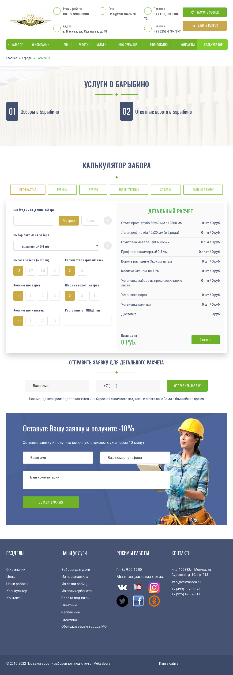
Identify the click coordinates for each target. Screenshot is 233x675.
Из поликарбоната (76, 591)
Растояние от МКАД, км (82, 310)
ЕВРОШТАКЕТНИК (129, 189)
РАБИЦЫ (62, 189)
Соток (90, 221)
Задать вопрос (204, 26)
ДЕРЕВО (93, 189)
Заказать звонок (205, 12)
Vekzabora (102, 663)
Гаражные (69, 619)
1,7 (30, 271)
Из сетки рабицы (75, 584)
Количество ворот (26, 285)
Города (27, 58)
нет (18, 296)
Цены (63, 44)
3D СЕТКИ (166, 189)
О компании (39, 44)
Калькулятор (212, 44)
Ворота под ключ (75, 598)
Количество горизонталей (84, 260)
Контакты (185, 44)
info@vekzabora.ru (122, 13)
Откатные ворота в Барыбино (163, 111)
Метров (69, 221)
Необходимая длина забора (34, 210)
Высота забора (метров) (31, 260)
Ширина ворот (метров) (83, 285)
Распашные (70, 612)
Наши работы (17, 584)
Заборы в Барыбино (40, 111)
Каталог (15, 44)
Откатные (69, 605)
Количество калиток (28, 310)
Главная (11, 58)
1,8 (43, 271)
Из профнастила (74, 577)
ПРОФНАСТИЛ (27, 189)
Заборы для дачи (75, 569)
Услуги (100, 44)
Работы (81, 44)
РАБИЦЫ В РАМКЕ (203, 189)
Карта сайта (168, 663)
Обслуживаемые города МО (84, 626)
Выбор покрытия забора (31, 235)
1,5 (18, 271)
